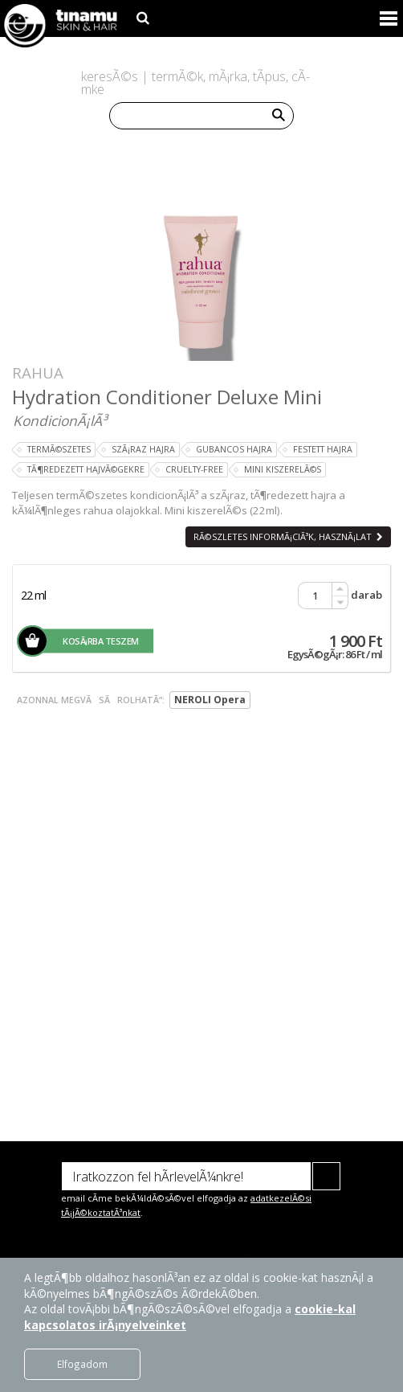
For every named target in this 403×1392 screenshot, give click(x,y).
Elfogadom (82, 1363)
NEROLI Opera (210, 699)
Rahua (37, 372)
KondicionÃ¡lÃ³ (60, 420)
